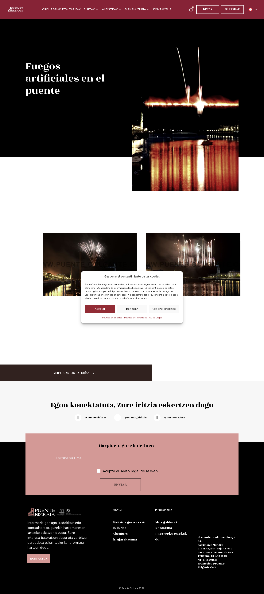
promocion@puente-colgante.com (211, 565)
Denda (207, 9)
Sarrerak (232, 9)
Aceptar (100, 309)
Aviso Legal (155, 317)
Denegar (132, 309)
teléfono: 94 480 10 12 (212, 556)
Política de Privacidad (135, 317)
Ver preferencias (164, 309)
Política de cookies (112, 317)
